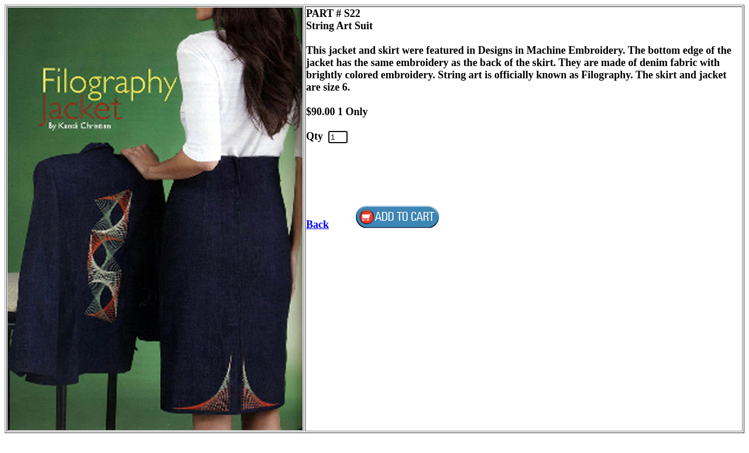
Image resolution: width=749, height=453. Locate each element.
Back (317, 224)
